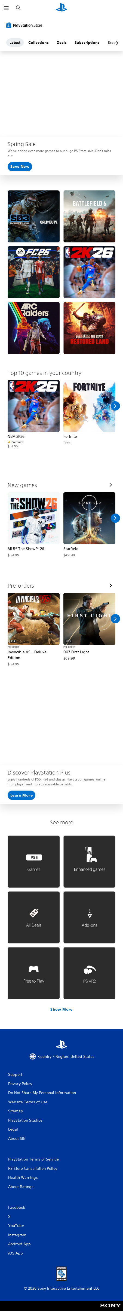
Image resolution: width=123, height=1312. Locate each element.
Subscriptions (87, 42)
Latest (15, 42)
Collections (38, 42)
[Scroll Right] (115, 406)
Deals (62, 42)
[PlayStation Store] (25, 25)
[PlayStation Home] (61, 8)
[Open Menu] (6, 8)
